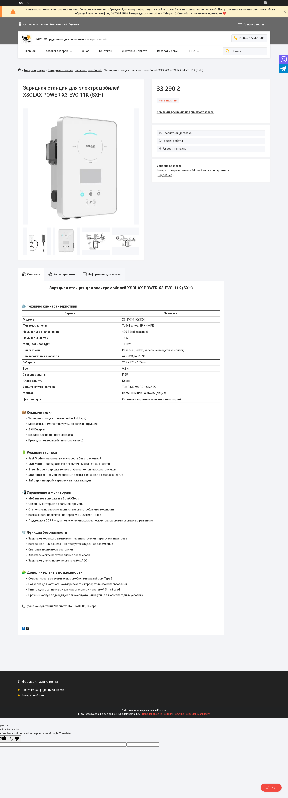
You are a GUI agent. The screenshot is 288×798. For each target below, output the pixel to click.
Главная (30, 51)
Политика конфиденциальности (43, 690)
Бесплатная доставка (177, 133)
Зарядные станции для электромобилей (75, 70)
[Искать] (227, 51)
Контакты (105, 51)
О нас (85, 51)
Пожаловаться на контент (157, 714)
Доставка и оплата (134, 51)
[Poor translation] (14, 738)
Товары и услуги (34, 70)
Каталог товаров (57, 51)
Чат (271, 787)
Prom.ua (161, 710)
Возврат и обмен (168, 51)
